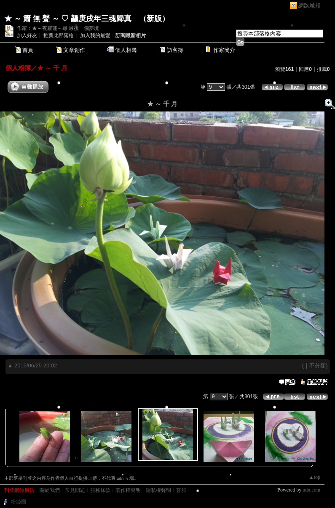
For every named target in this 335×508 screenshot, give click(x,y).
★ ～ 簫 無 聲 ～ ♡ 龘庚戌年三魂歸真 (67, 18)
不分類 (317, 365)
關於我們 (50, 490)
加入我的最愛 (95, 35)
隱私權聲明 (158, 490)
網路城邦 (309, 6)
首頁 (27, 50)
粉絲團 (18, 502)
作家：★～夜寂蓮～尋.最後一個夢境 (58, 28)
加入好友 (27, 35)
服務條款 (100, 490)
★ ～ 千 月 (52, 67)
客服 (181, 490)
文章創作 (74, 50)
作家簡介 (224, 50)
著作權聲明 (128, 490)
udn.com (311, 490)
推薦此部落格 (58, 35)
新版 (154, 18)
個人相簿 (126, 50)
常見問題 (75, 490)
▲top (314, 477)
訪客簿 (175, 50)
